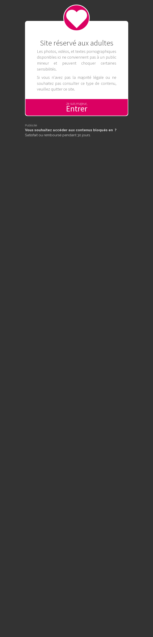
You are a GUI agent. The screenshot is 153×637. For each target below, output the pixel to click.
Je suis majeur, (76, 107)
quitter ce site (62, 89)
